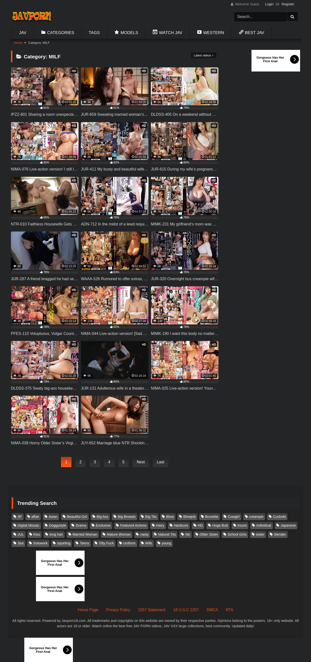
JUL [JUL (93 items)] (21, 534)
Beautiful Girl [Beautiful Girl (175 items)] (77, 517)
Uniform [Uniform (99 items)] (129, 543)
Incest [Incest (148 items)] (242, 525)
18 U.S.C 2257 (186, 610)
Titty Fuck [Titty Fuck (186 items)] (106, 543)
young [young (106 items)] (166, 543)
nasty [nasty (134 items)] (144, 534)
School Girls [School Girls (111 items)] (237, 534)
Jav (22, 32)
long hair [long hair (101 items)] (56, 534)
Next (141, 462)
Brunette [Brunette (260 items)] (211, 517)
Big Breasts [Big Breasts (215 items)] (127, 517)
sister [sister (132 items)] (260, 534)
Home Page (88, 610)
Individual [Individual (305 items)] (263, 525)
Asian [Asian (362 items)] (53, 517)
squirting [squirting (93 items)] (63, 543)
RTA (229, 610)
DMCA (212, 610)
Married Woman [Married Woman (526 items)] (84, 534)
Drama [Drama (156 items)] (81, 525)
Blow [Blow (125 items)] (170, 517)
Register (288, 4)
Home (18, 43)
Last (160, 462)
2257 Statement (151, 610)
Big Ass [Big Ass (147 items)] (102, 517)
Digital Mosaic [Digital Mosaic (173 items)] (29, 525)
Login (269, 4)
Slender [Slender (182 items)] (280, 534)
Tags (94, 32)
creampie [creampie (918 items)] (256, 517)
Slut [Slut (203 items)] (21, 543)
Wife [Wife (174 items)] (148, 543)
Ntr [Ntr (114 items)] (187, 534)
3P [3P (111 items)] (20, 517)
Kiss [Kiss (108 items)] (36, 534)
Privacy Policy (118, 610)
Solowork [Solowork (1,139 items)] (40, 543)
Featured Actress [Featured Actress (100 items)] (133, 525)
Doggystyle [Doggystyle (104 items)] (57, 525)
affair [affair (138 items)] (35, 517)
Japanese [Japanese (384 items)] (288, 525)
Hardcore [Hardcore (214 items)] (181, 525)
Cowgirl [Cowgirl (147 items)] (234, 517)
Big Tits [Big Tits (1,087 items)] (151, 517)
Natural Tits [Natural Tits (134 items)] (167, 534)
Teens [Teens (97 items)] (84, 543)
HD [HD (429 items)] (200, 525)
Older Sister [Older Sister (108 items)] (208, 534)
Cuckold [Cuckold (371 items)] (279, 517)
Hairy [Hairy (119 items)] (160, 525)
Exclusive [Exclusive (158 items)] (103, 525)
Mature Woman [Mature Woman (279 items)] (119, 534)
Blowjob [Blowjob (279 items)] (189, 517)
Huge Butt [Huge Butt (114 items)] (220, 525)
